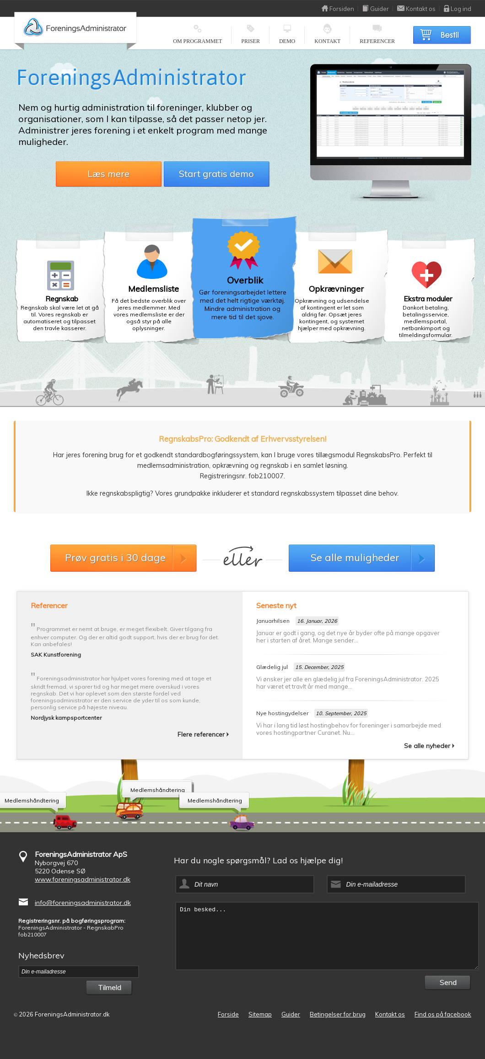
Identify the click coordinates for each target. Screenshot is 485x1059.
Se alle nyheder (429, 746)
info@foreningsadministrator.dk (83, 903)
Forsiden (338, 8)
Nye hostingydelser (282, 713)
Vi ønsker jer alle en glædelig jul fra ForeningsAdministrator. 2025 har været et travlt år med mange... (347, 682)
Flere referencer (203, 734)
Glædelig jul (272, 666)
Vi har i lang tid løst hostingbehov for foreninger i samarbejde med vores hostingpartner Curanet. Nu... (348, 729)
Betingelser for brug (338, 1014)
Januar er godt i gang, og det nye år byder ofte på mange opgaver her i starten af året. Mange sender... (348, 636)
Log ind (457, 8)
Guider (375, 8)
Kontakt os (416, 8)
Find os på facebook (443, 1014)
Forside (228, 1014)
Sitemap (260, 1014)
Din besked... (327, 936)
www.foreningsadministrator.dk (82, 879)
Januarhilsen (273, 620)
